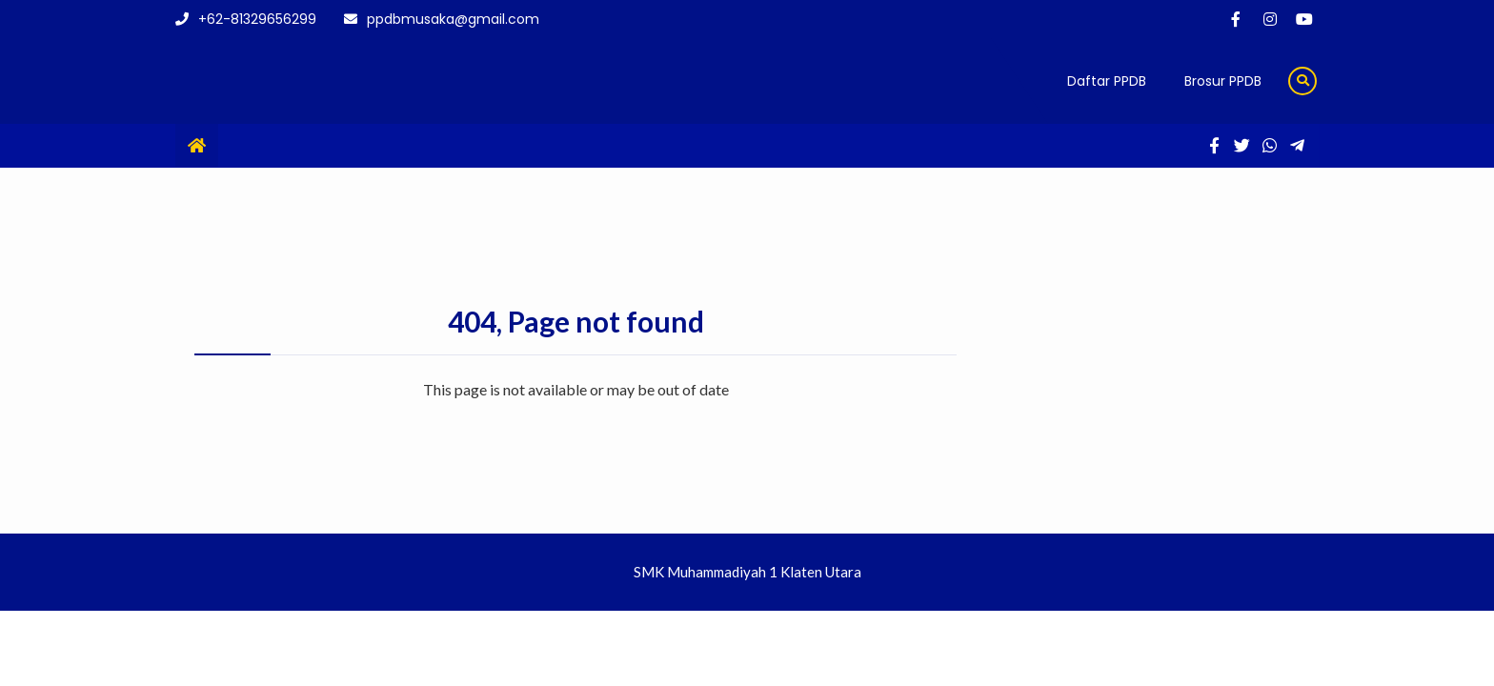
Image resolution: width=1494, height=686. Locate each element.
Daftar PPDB (1106, 81)
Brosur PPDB (1223, 81)
